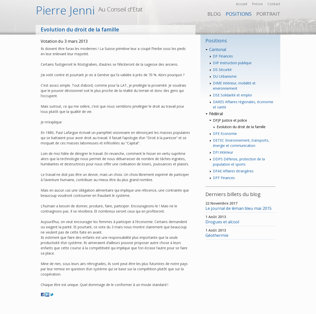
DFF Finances (224, 177)
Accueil (241, 3)
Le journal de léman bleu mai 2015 (238, 208)
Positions (239, 13)
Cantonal (217, 49)
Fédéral (216, 113)
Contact (274, 3)
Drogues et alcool (222, 222)
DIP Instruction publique (232, 62)
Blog (214, 13)
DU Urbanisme (225, 76)
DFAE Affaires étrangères (233, 171)
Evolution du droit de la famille (241, 126)
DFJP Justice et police (230, 120)
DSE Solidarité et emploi (232, 95)
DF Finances (223, 56)
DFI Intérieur (223, 152)
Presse (257, 3)
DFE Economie (225, 133)
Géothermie (216, 235)
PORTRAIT (268, 13)
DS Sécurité (222, 69)
